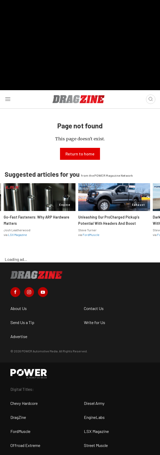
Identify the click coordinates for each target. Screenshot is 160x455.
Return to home (80, 153)
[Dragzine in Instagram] (29, 292)
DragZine (18, 417)
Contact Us (94, 308)
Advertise (18, 336)
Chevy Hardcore (24, 403)
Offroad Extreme (25, 445)
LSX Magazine (17, 234)
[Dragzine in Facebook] (15, 292)
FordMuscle (91, 234)
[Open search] (150, 99)
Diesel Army (94, 403)
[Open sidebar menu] (8, 99)
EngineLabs (94, 417)
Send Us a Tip (22, 322)
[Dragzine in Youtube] (43, 292)
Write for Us (94, 322)
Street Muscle (96, 445)
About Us (18, 308)
